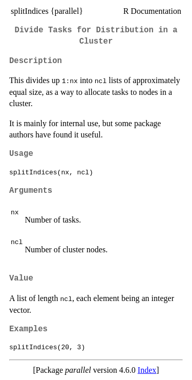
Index (147, 370)
